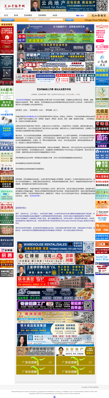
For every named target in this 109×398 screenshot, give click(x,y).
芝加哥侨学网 (22, 100)
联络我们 (96, 387)
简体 (77, 15)
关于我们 (90, 387)
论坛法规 (84, 387)
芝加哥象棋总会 (30, 116)
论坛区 (55, 15)
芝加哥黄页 (28, 15)
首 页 (6, 15)
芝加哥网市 (42, 15)
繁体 (82, 15)
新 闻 (16, 15)
